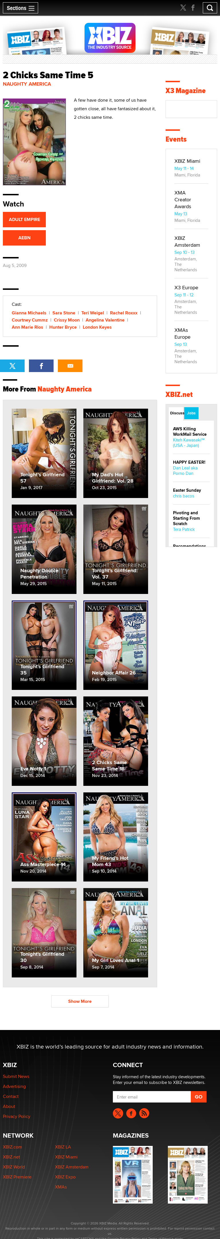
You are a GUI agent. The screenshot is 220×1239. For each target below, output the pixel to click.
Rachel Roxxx (124, 313)
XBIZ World (14, 1167)
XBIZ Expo (65, 1177)
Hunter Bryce (63, 327)
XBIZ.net (179, 394)
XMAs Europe (182, 333)
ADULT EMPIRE (24, 219)
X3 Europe (186, 287)
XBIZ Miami (187, 160)
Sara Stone (63, 313)
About (9, 1106)
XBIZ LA (63, 1147)
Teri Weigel (92, 313)
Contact (11, 1096)
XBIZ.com (12, 1147)
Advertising (14, 1086)
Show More (80, 1001)
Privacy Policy (16, 1116)
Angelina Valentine (105, 320)
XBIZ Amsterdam (187, 241)
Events (176, 139)
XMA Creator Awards (182, 199)
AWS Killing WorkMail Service (190, 431)
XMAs (61, 1187)
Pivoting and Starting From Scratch (186, 518)
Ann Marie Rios (27, 327)
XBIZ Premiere (17, 1177)
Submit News (16, 1076)
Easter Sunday (187, 490)
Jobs (191, 413)
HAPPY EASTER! (189, 462)
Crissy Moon (67, 320)
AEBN (24, 237)
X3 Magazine (186, 90)
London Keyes (97, 327)
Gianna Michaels (29, 313)
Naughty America (27, 84)
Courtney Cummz (30, 320)
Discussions (176, 413)
